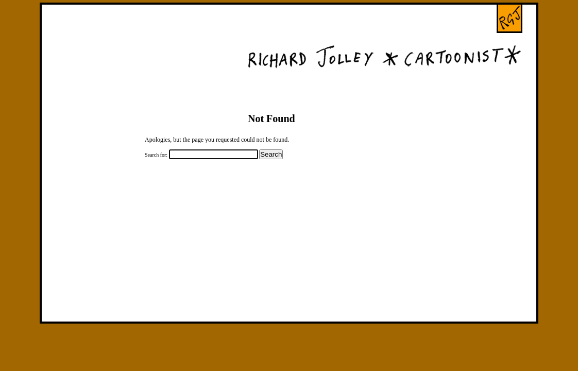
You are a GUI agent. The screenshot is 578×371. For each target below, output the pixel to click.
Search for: (156, 155)
